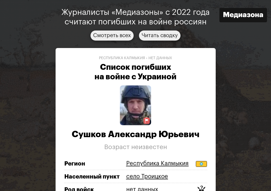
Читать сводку (160, 35)
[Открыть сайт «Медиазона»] (243, 16)
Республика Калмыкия (122, 58)
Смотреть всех (112, 35)
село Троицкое (147, 176)
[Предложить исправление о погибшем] (147, 120)
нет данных (160, 58)
